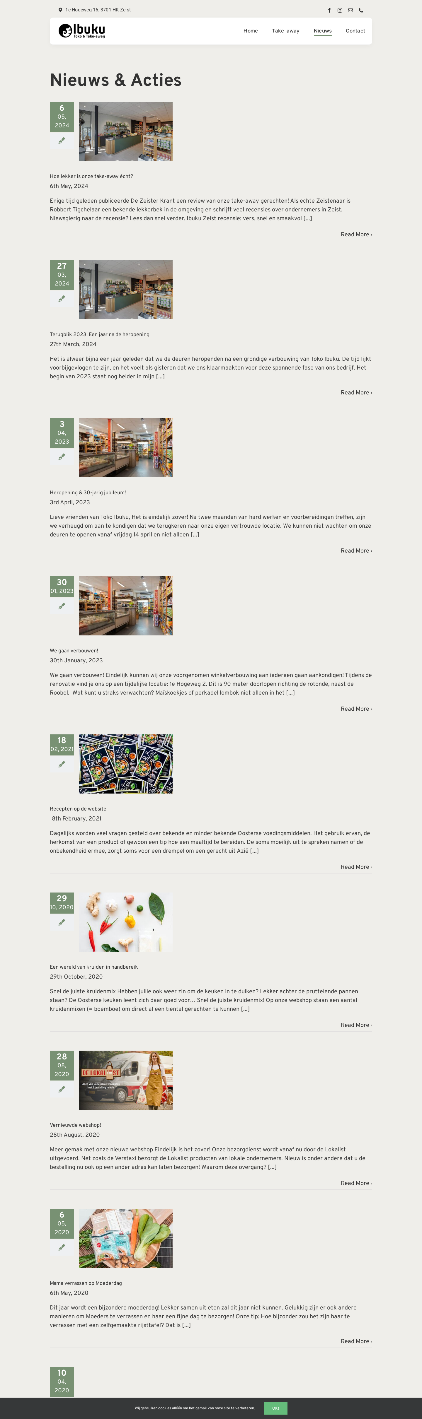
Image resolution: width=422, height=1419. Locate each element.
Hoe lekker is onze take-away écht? (91, 176)
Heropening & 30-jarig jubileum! (88, 493)
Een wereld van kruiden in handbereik (94, 967)
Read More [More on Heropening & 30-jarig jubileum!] (355, 551)
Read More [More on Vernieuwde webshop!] (355, 1183)
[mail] (350, 10)
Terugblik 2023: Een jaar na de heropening (99, 334)
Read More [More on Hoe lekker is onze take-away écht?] (355, 235)
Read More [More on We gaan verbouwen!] (355, 709)
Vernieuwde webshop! (75, 1125)
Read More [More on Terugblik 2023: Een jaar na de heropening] (355, 393)
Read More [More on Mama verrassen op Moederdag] (355, 1342)
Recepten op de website (78, 809)
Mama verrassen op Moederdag (86, 1283)
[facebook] (329, 10)
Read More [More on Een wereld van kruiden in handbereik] (355, 1025)
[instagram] (340, 10)
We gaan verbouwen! (74, 651)
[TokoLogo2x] (82, 26)
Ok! (275, 1408)
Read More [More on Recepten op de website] (355, 867)
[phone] (361, 10)
